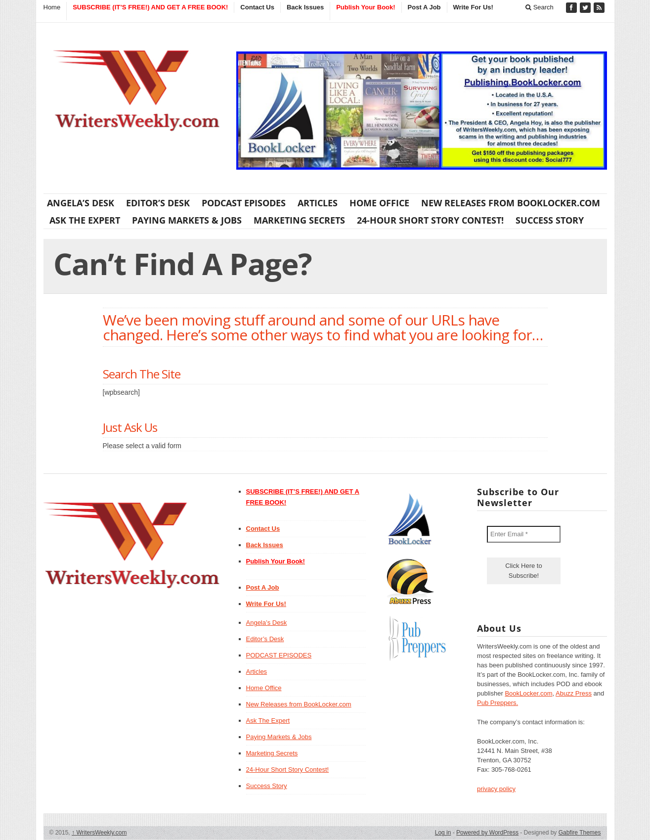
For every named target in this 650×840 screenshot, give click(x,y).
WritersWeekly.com (99, 832)
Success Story (550, 220)
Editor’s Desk (158, 203)
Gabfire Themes (580, 832)
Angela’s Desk (80, 203)
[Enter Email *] (524, 534)
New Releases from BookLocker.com (510, 203)
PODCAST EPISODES (244, 203)
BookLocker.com (528, 693)
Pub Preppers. (497, 702)
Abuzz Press (574, 693)
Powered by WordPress (487, 832)
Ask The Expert (84, 220)
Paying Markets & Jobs (187, 220)
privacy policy (496, 789)
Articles (318, 203)
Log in (443, 832)
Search (539, 7)
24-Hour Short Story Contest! (430, 220)
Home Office (379, 203)
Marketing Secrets (299, 220)
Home (52, 7)
